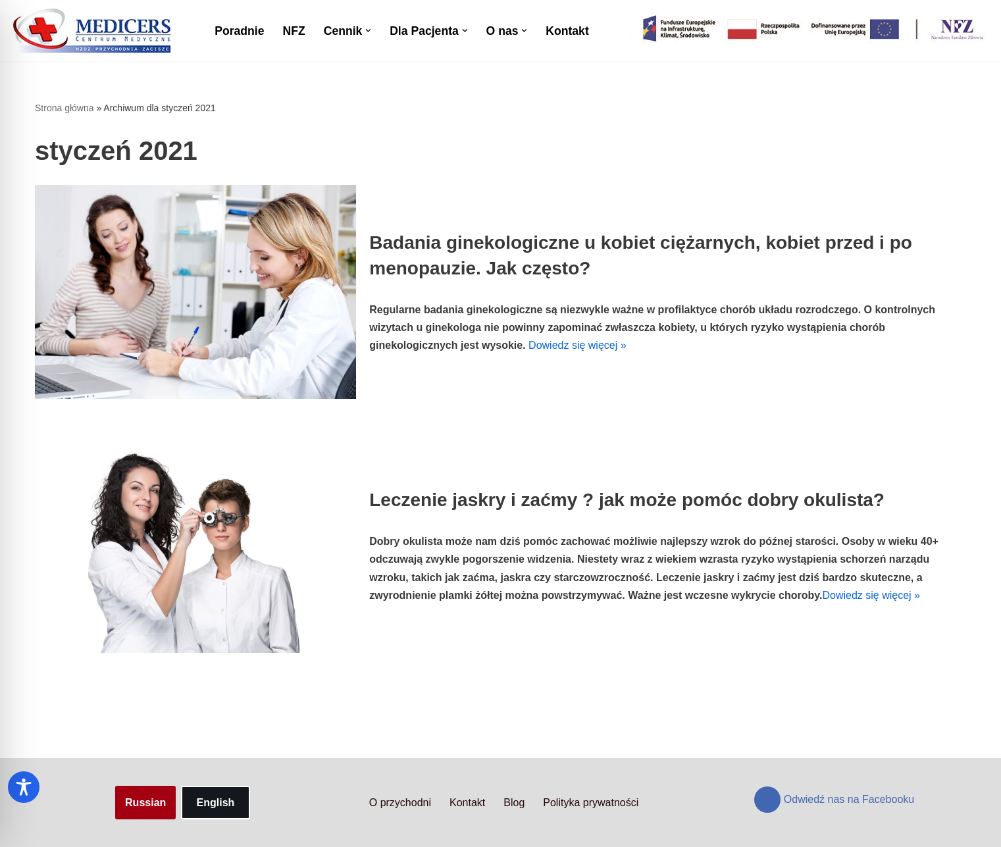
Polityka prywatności (590, 802)
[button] (368, 31)
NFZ (293, 31)
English (216, 802)
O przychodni (400, 802)
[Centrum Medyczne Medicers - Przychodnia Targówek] (92, 31)
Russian (145, 802)
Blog (514, 802)
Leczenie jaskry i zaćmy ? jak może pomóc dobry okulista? (627, 500)
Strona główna (64, 108)
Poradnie (239, 31)
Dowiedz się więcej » (577, 345)
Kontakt (567, 31)
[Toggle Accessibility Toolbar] (24, 787)
